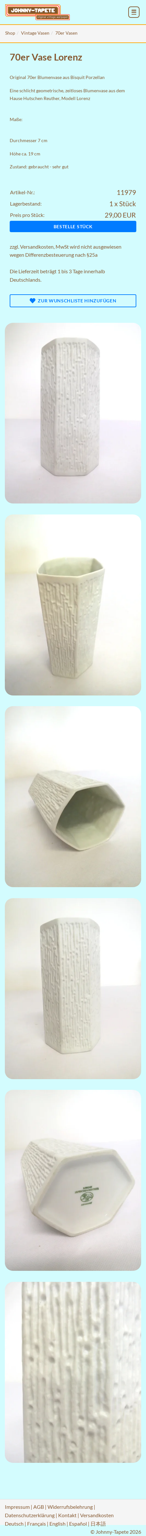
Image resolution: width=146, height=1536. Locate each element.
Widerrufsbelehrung (70, 1507)
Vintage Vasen (35, 33)
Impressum (17, 1507)
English (57, 1523)
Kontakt (67, 1515)
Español (78, 1523)
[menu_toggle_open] (134, 12)
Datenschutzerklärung (30, 1515)
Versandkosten (37, 246)
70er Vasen (66, 33)
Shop (10, 33)
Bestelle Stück (73, 226)
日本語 (98, 1523)
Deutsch (14, 1523)
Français (36, 1523)
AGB (38, 1507)
